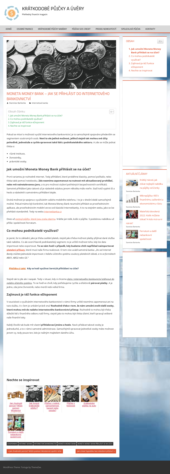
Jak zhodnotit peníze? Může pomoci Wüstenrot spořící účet (35, 451)
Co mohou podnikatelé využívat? (26, 118)
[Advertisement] (61, 356)
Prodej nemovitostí (106, 28)
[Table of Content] (111, 112)
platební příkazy (16, 249)
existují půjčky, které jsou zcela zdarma (35, 218)
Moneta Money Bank (67, 444)
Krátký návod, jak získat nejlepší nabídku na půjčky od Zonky (151, 183)
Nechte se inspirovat (20, 125)
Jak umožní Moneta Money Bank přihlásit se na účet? (36, 115)
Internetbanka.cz (53, 211)
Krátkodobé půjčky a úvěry (53, 8)
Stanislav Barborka (17, 103)
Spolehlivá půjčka (130, 28)
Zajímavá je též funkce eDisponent (27, 122)
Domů (9, 28)
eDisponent (12, 444)
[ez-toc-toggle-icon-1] (110, 112)
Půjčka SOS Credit (81, 28)
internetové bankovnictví (45, 444)
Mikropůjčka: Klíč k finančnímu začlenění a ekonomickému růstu (151, 199)
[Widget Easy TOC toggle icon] (160, 41)
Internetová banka (40, 103)
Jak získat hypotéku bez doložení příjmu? (95, 451)
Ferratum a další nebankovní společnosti (148, 235)
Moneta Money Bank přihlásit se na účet (95, 444)
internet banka (25, 444)
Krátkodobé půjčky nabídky (52, 28)
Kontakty (150, 28)
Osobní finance (25, 28)
